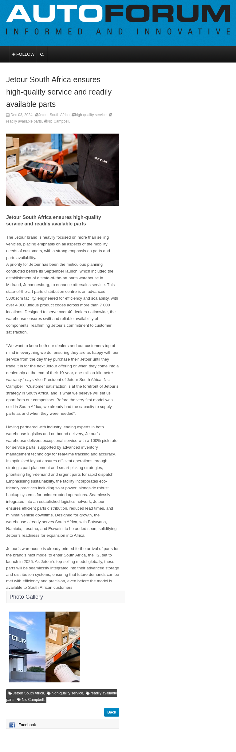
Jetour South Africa (53, 115)
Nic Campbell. (58, 121)
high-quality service (91, 115)
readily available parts (24, 121)
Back (111, 712)
